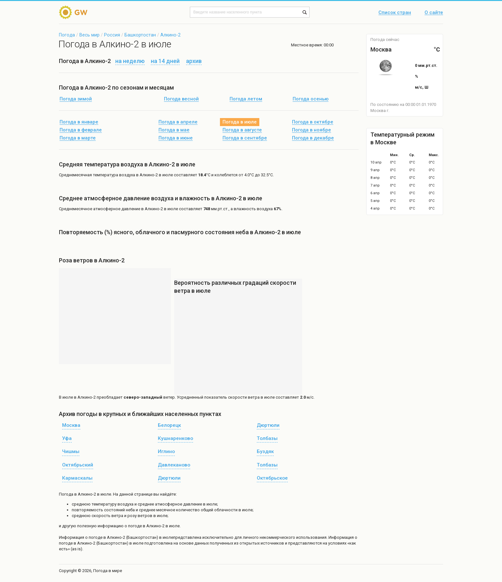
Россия (112, 34)
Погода (67, 34)
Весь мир (89, 34)
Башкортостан (140, 34)
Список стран (394, 12)
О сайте (434, 12)
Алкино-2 (170, 34)
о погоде (94, 537)
